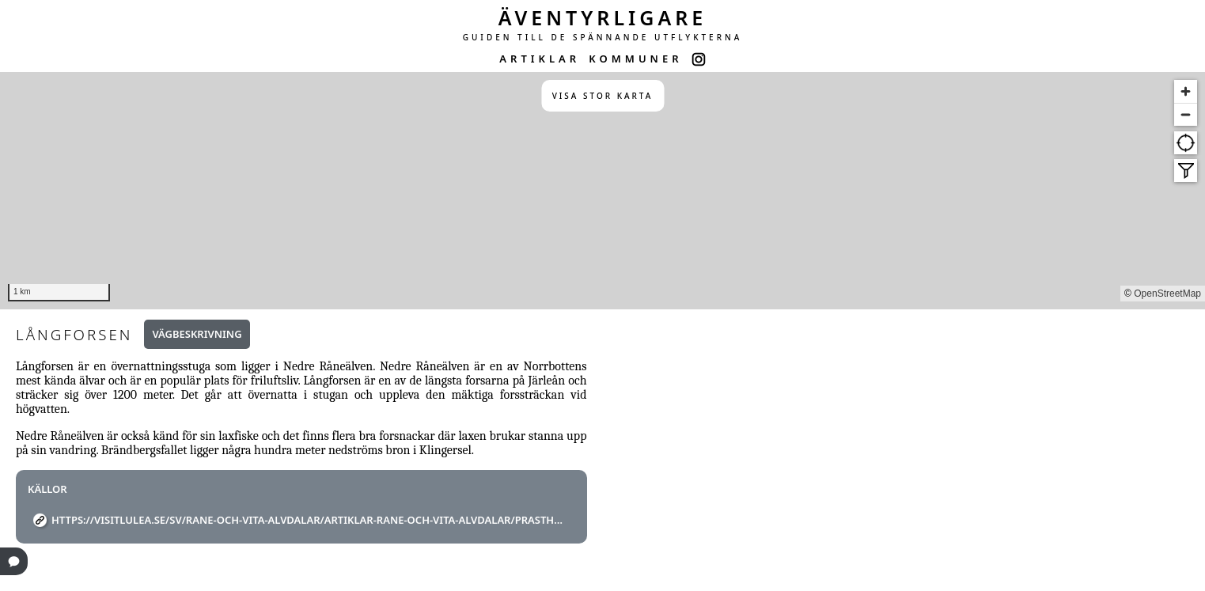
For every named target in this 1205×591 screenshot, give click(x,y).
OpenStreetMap (1167, 293)
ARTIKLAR (539, 58)
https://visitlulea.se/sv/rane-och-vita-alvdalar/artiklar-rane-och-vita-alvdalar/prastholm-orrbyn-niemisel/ (307, 520)
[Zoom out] (1185, 114)
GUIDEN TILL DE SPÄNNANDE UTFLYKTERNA (603, 37)
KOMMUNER (635, 58)
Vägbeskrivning (196, 334)
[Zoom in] (1185, 91)
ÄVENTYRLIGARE (602, 17)
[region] (602, 190)
